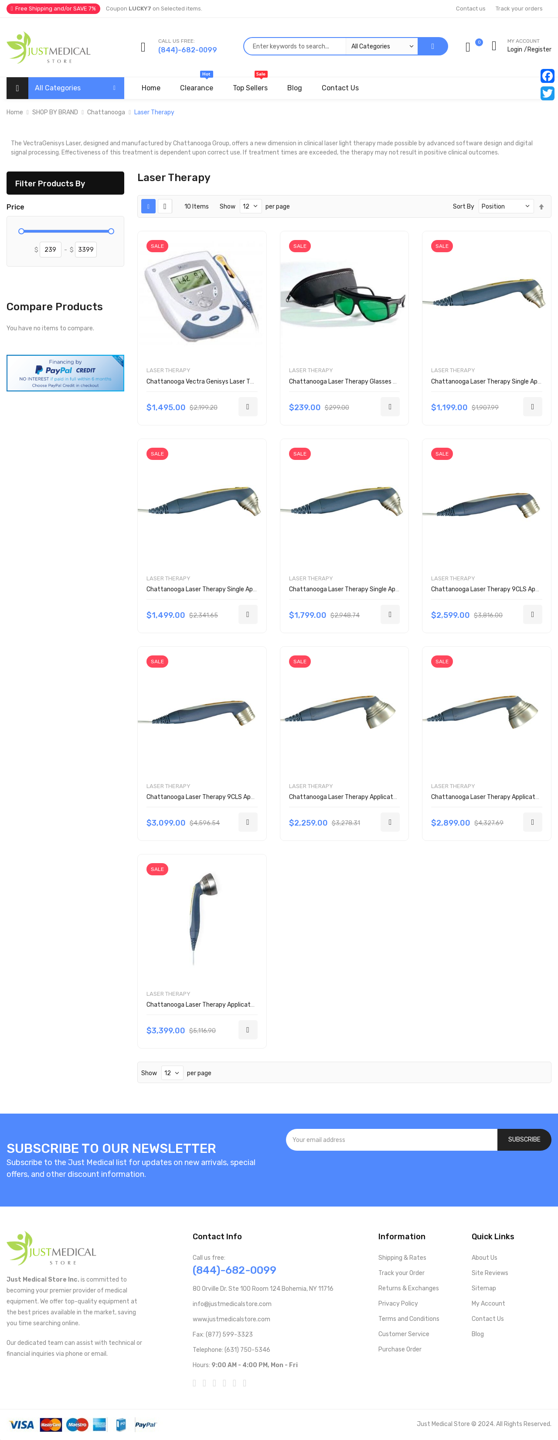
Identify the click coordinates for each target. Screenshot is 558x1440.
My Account (488, 1303)
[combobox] (330, 46)
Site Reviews (490, 1273)
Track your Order (401, 1273)
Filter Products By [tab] (50, 183)
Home (15, 112)
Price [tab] (15, 207)
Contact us (471, 8)
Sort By (463, 206)
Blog (478, 1334)
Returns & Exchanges (408, 1288)
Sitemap (484, 1288)
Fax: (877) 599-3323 (223, 1334)
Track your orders (519, 8)
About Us (484, 1258)
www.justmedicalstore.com (231, 1319)
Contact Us (488, 1319)
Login (514, 49)
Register (539, 49)
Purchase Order (400, 1349)
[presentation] (419, 1174)
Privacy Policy (398, 1303)
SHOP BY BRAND (55, 112)
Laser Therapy (168, 370)
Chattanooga (106, 112)
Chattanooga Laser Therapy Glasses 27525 (350, 381)
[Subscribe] (524, 1140)
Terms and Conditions (408, 1319)
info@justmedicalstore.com (232, 1304)
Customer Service (403, 1334)
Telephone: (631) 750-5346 (231, 1350)
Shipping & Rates (402, 1258)
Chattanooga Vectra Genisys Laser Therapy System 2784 (228, 381)
